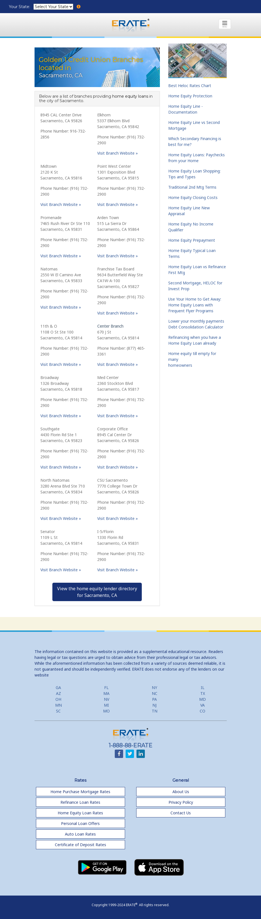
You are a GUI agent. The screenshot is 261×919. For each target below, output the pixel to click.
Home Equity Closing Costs (193, 197)
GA (58, 687)
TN (154, 711)
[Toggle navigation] (225, 24)
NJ (154, 705)
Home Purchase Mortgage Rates (80, 791)
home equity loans (130, 96)
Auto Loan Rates (80, 834)
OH (58, 699)
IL (202, 687)
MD (202, 699)
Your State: (20, 6)
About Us (180, 791)
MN (58, 705)
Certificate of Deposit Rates (80, 844)
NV (106, 699)
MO (106, 711)
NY (154, 687)
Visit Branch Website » (117, 153)
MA (106, 693)
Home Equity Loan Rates (80, 812)
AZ (58, 693)
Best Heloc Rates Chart (189, 85)
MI (106, 705)
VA (202, 705)
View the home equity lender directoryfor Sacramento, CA (97, 592)
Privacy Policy (181, 802)
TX (202, 693)
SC (58, 711)
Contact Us (180, 812)
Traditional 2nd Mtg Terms (192, 187)
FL (106, 687)
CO (202, 711)
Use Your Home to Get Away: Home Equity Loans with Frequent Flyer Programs (194, 304)
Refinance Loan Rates (80, 802)
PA (154, 699)
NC (154, 693)
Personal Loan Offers (80, 823)
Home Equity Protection (190, 96)
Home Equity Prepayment (191, 240)
